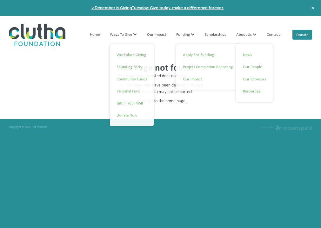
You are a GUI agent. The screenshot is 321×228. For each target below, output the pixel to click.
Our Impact (156, 34)
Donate (302, 34)
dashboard (40, 127)
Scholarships (215, 34)
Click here (127, 101)
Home (95, 34)
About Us (246, 34)
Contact (273, 34)
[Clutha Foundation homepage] (39, 35)
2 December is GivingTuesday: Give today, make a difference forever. (157, 7)
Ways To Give (123, 34)
